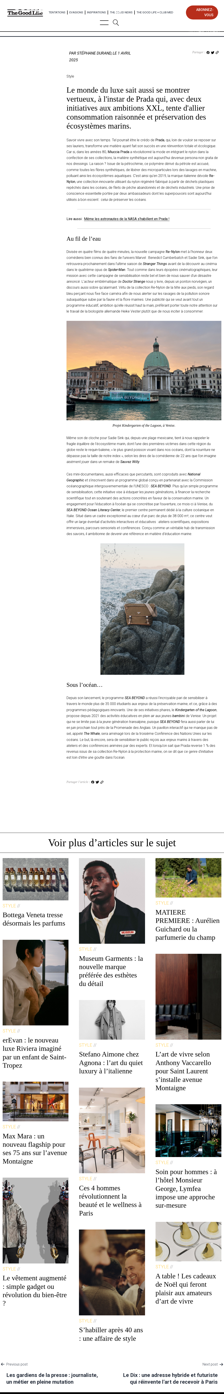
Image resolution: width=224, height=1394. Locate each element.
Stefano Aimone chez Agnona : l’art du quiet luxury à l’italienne (111, 1062)
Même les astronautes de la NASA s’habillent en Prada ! (127, 219)
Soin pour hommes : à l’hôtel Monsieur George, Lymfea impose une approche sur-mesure (186, 1188)
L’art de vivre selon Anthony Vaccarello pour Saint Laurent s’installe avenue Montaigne (183, 1071)
